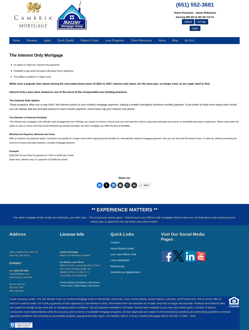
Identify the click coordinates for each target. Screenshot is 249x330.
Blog (175, 40)
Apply (47, 40)
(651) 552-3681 (195, 5)
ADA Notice (93, 286)
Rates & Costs (89, 40)
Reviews (32, 40)
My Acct (189, 40)
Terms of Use (67, 286)
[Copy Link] (127, 185)
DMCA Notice (80, 286)
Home (16, 40)
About (162, 40)
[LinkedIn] (113, 185)
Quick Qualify (66, 40)
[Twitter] (106, 185)
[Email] (120, 185)
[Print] (134, 185)
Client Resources (141, 40)
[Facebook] (100, 185)
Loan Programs (114, 40)
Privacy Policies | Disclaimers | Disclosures (79, 282)
